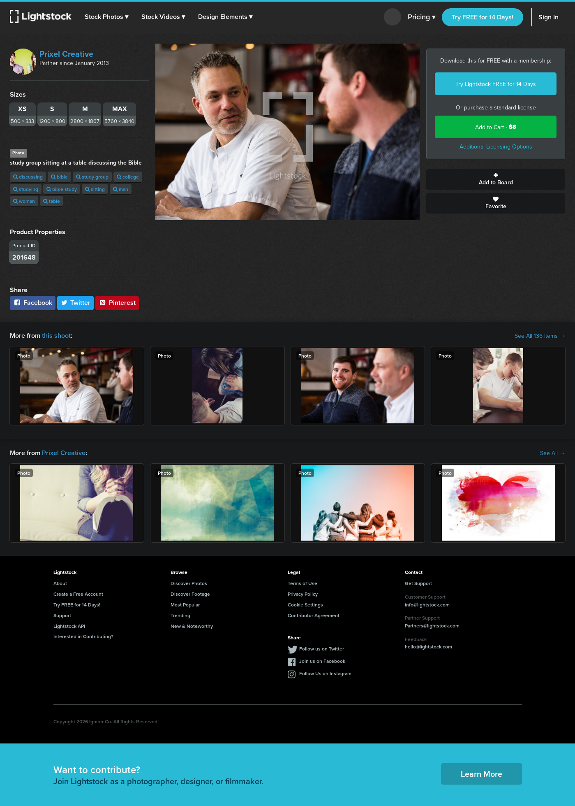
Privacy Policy (303, 593)
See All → (552, 453)
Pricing (421, 17)
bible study (61, 189)
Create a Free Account (78, 593)
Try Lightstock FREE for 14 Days (495, 84)
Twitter (75, 302)
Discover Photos (189, 583)
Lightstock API (69, 626)
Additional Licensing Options (496, 146)
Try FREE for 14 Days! (482, 17)
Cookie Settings (305, 604)
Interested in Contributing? (83, 636)
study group (92, 176)
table (51, 200)
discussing (28, 176)
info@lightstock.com (427, 604)
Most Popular (185, 604)
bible (59, 176)
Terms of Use (302, 583)
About (60, 583)
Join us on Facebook (322, 660)
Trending (180, 615)
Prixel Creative (66, 54)
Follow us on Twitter (321, 648)
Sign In (548, 17)
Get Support (418, 583)
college (128, 176)
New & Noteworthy (192, 626)
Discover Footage (190, 593)
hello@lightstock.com (428, 646)
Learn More (481, 774)
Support (62, 615)
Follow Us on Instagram (325, 673)
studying (25, 189)
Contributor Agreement (313, 615)
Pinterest (117, 302)
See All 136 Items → (540, 336)
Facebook (32, 302)
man (120, 189)
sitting (95, 189)
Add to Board (495, 179)
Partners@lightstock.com (432, 625)
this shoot (56, 335)
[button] (106, 17)
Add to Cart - (495, 127)
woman (24, 200)
